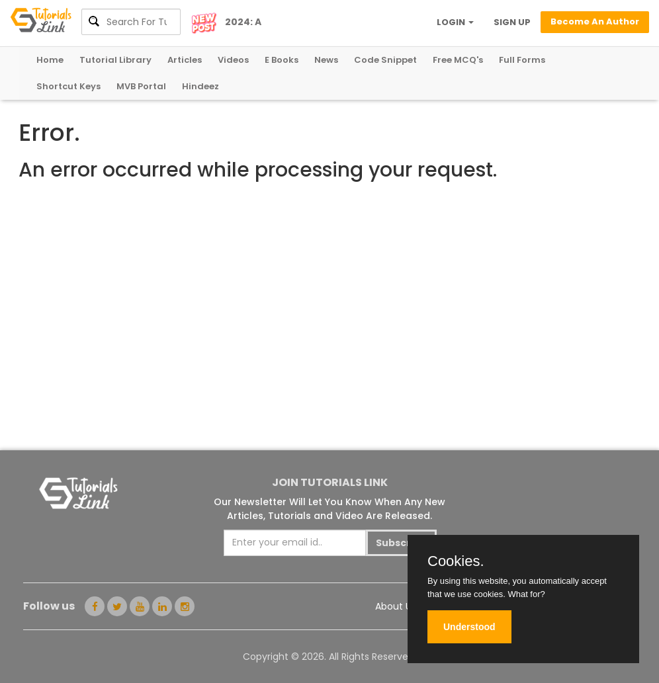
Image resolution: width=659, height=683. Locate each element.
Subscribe (401, 542)
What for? (526, 594)
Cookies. (455, 561)
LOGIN (455, 22)
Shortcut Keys (68, 86)
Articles (184, 60)
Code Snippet (385, 60)
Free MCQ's (458, 60)
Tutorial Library (115, 60)
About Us (395, 606)
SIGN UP (512, 22)
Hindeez (200, 86)
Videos (233, 60)
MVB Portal (141, 86)
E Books (281, 60)
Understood (469, 627)
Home (50, 60)
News (326, 60)
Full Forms (522, 60)
